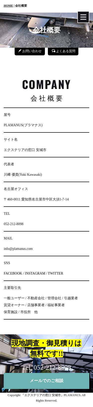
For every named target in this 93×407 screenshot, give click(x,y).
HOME (8, 5)
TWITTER (55, 273)
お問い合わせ (30, 51)
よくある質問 (63, 51)
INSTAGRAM (35, 273)
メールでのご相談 (46, 380)
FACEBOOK (13, 273)
